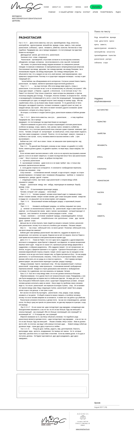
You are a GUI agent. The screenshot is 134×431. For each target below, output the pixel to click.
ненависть (112, 48)
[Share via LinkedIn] (31, 358)
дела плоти (103, 41)
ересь (96, 44)
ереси (111, 41)
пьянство (112, 55)
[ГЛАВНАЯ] (52, 12)
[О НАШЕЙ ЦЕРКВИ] (66, 12)
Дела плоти (23, 351)
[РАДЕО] (118, 12)
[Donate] (96, 7)
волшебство (104, 37)
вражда (113, 37)
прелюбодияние (100, 55)
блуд (96, 37)
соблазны (98, 62)
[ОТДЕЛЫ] (78, 12)
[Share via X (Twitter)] (25, 358)
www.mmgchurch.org (83, 429)
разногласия (23, 347)
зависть (103, 44)
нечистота (111, 52)
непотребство (99, 52)
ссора (105, 62)
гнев (96, 41)
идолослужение (100, 48)
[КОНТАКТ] (86, 12)
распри (108, 59)
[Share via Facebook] (20, 358)
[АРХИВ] (95, 12)
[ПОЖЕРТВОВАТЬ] (106, 12)
